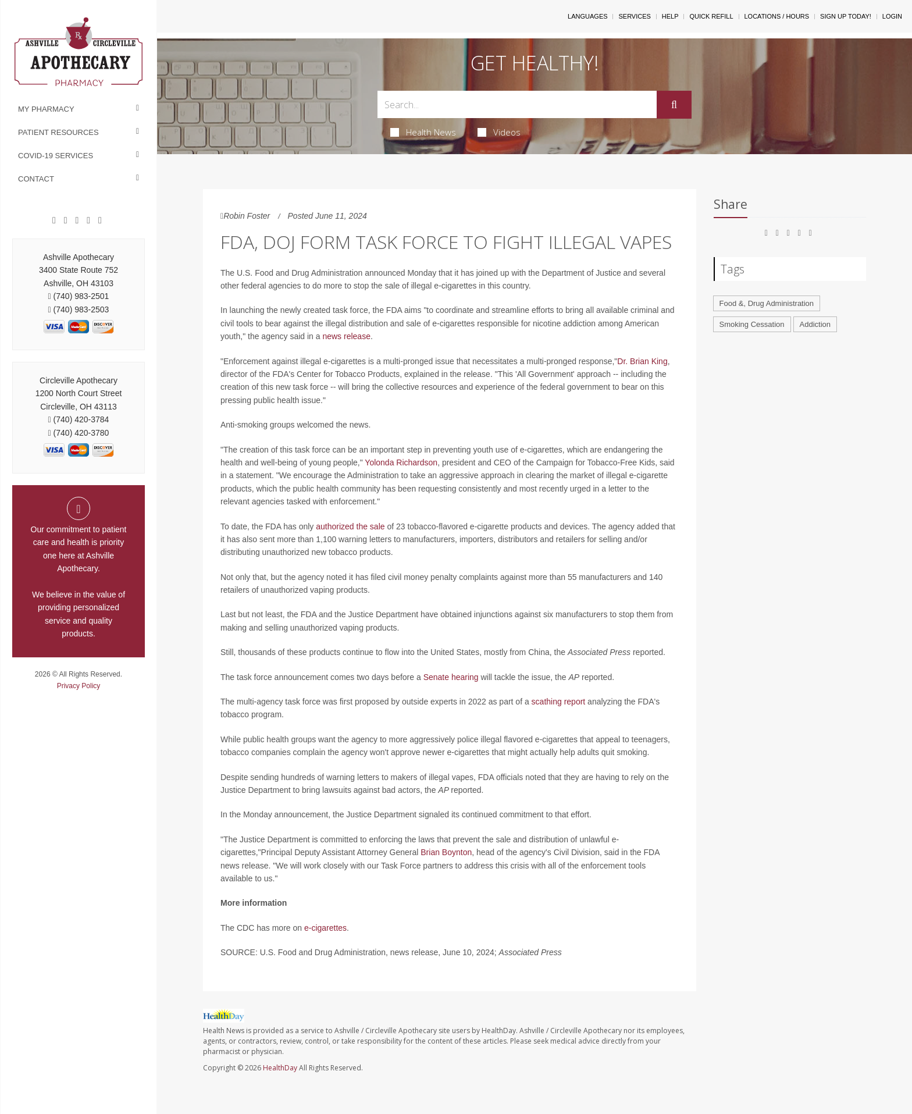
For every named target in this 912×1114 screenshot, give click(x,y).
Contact (36, 179)
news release (346, 336)
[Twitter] (100, 220)
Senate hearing (451, 677)
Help (670, 16)
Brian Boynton (446, 852)
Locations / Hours (777, 16)
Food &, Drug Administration (766, 303)
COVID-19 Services (55, 155)
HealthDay (280, 1068)
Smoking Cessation (752, 324)
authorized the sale (350, 526)
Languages (587, 16)
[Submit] (674, 105)
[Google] (65, 220)
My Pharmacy (46, 109)
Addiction (815, 324)
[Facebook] (54, 220)
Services (634, 16)
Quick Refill (711, 16)
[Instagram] (88, 220)
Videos (499, 132)
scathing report (559, 701)
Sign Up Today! (845, 16)
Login (892, 16)
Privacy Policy (79, 686)
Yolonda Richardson (401, 462)
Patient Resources (58, 132)
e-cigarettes (325, 928)
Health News (423, 132)
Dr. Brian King (642, 361)
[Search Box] (517, 104)
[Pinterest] (77, 220)
